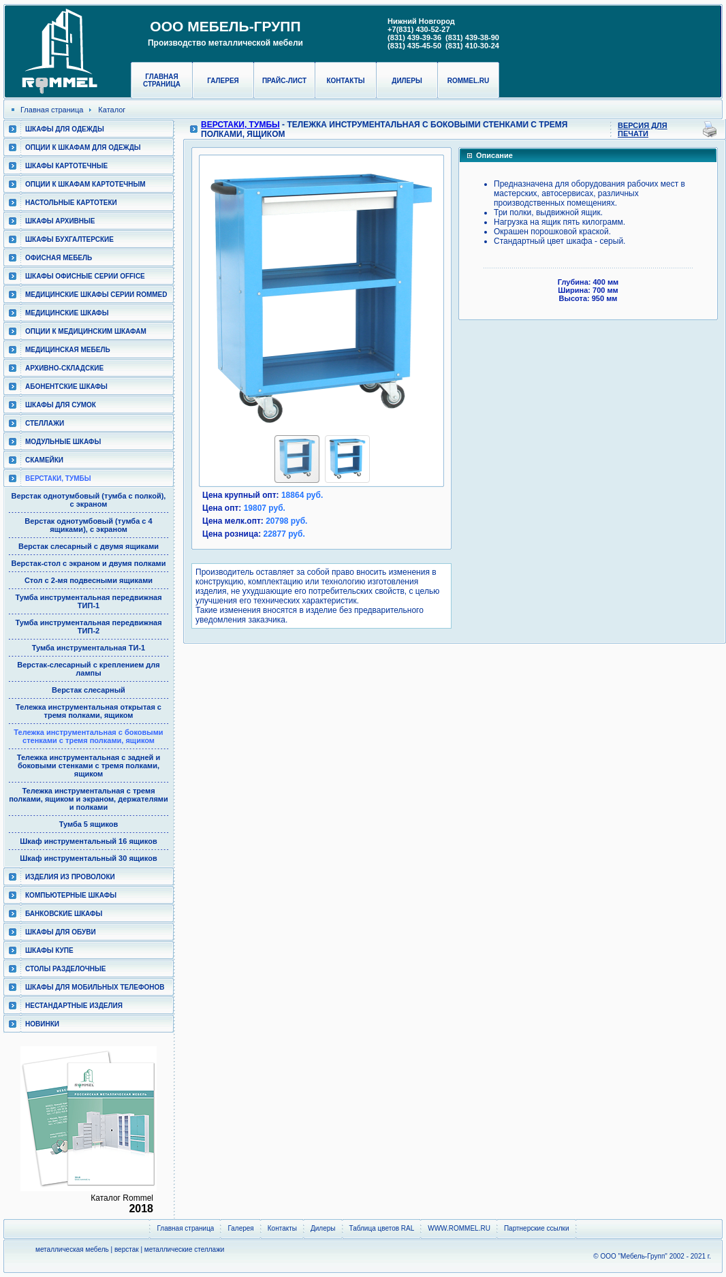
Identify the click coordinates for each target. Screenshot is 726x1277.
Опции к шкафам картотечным (85, 184)
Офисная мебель (58, 258)
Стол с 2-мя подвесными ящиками (89, 580)
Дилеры (407, 80)
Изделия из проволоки (70, 877)
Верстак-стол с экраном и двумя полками (89, 563)
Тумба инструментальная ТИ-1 (89, 648)
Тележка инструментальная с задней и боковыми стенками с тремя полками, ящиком (88, 765)
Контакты (345, 80)
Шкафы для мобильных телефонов (94, 987)
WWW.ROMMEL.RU (459, 1228)
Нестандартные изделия (74, 1005)
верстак (126, 1249)
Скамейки (44, 460)
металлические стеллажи (184, 1249)
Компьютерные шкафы (70, 895)
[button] (212, 292)
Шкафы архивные (60, 221)
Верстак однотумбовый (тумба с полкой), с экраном (89, 500)
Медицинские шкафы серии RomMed (96, 294)
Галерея (223, 80)
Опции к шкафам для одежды (83, 147)
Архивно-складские (64, 368)
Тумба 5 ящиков (89, 824)
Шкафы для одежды (64, 129)
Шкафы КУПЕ (49, 950)
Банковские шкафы (63, 913)
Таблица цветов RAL (382, 1228)
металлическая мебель (72, 1249)
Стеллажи (44, 423)
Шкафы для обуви (60, 932)
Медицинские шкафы (66, 313)
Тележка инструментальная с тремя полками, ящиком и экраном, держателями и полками (88, 799)
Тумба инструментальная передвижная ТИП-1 (88, 601)
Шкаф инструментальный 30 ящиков (88, 858)
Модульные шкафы (63, 441)
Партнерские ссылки (536, 1228)
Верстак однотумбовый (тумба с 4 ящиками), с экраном (88, 525)
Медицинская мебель (67, 349)
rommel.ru (468, 80)
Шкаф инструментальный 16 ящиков (88, 841)
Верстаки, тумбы (58, 478)
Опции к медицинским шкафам (85, 331)
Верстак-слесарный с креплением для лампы (88, 669)
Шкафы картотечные (66, 166)
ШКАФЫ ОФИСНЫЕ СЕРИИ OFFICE (85, 276)
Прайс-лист (284, 80)
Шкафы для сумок (60, 405)
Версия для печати (642, 129)
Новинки (42, 1024)
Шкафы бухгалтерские (69, 239)
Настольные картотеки (71, 202)
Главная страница (161, 80)
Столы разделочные (65, 969)
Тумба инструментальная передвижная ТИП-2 (88, 626)
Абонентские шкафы (66, 386)
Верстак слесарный (88, 690)
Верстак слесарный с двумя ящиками (88, 546)
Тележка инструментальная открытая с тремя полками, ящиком (88, 711)
